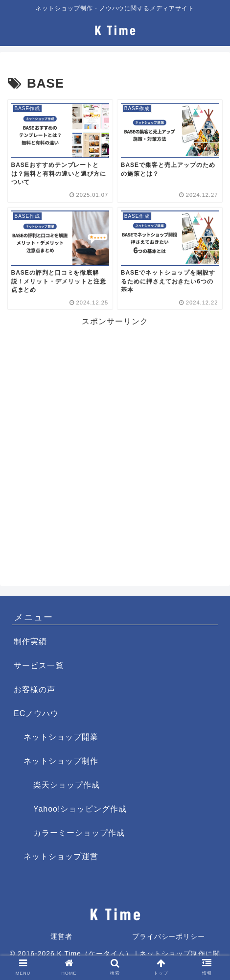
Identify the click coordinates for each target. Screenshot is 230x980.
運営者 (61, 936)
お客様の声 (34, 689)
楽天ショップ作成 (66, 785)
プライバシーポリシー (169, 936)
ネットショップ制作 (60, 761)
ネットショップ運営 (60, 856)
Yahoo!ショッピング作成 (80, 809)
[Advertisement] (115, 444)
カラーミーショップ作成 (79, 833)
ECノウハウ (36, 713)
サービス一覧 (39, 665)
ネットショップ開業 (60, 737)
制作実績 (30, 641)
